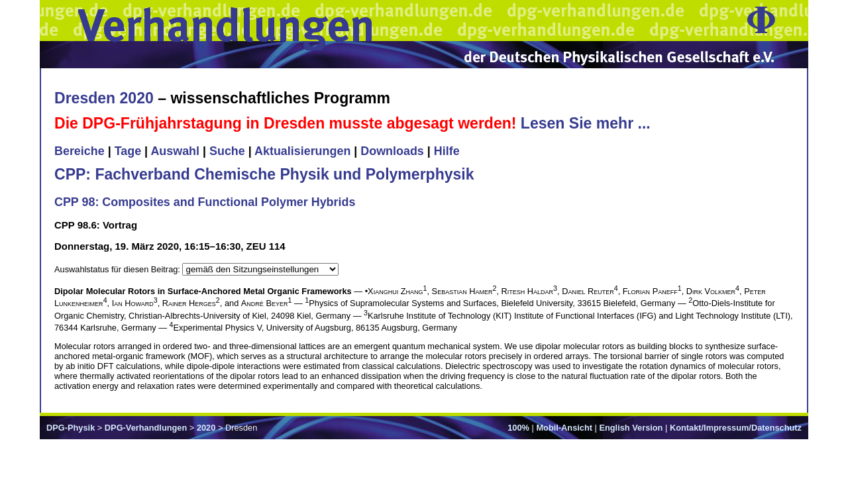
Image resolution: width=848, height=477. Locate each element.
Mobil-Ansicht (564, 428)
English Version (630, 428)
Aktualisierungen (302, 151)
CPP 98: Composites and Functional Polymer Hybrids (204, 202)
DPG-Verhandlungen (146, 428)
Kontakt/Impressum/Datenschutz (736, 428)
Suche (227, 151)
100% (518, 428)
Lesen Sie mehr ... (586, 123)
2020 (206, 428)
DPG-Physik (70, 428)
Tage (128, 151)
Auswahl (174, 151)
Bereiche (79, 151)
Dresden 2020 (104, 98)
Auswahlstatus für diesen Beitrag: (118, 269)
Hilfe (447, 151)
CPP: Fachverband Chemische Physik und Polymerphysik (264, 174)
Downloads (392, 151)
